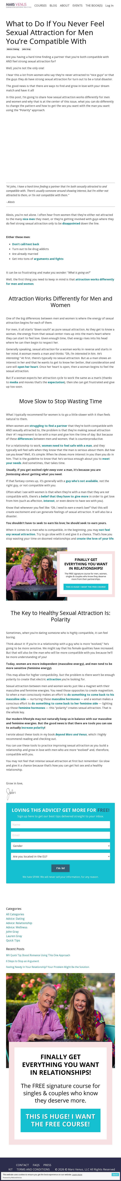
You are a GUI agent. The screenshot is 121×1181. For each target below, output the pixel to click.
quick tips (13, 940)
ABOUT (64, 5)
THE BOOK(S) (93, 5)
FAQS (36, 1165)
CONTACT (22, 1165)
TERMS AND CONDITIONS (33, 1169)
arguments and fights (48, 258)
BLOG (53, 5)
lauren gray (14, 936)
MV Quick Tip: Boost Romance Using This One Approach (38, 955)
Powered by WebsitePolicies (12, 1178)
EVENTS (77, 5)
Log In (109, 5)
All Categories (15, 914)
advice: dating (13, 49)
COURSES (40, 5)
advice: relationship (19, 923)
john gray (26, 49)
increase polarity (33, 727)
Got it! (115, 1175)
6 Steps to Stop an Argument (22, 960)
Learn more (77, 1174)
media (14, 382)
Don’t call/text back (25, 244)
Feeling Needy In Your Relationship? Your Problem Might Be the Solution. (47, 966)
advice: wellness (16, 927)
